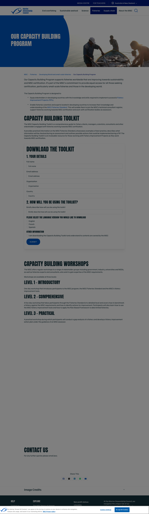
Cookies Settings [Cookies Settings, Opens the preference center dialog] (105, 510)
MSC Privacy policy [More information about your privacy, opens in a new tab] (49, 511)
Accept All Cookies (122, 510)
